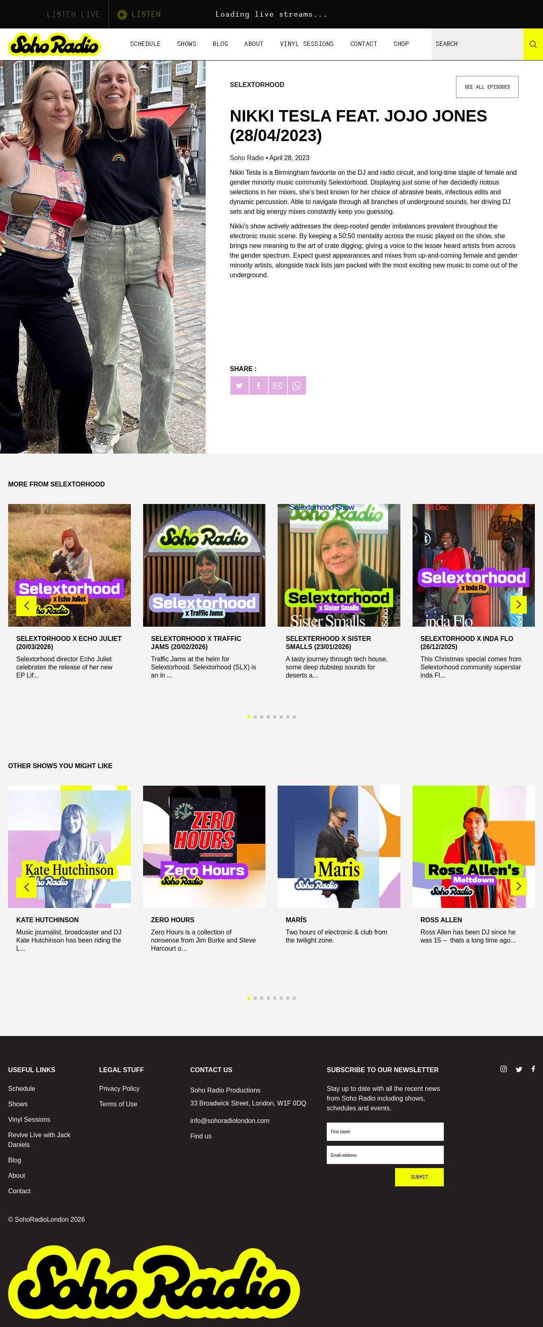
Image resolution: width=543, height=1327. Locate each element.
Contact (364, 44)
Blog (220, 44)
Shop (401, 44)
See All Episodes (487, 87)
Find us (200, 1136)
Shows (187, 44)
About (254, 44)
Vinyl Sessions (307, 44)
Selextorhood (257, 84)
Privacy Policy (119, 1088)
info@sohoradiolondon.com (229, 1120)
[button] (518, 605)
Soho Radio (248, 157)
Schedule (145, 44)
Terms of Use (118, 1104)
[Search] (533, 44)
